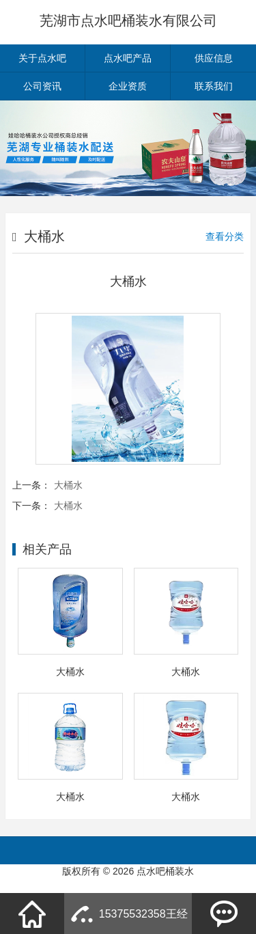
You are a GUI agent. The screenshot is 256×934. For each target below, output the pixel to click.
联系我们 (214, 86)
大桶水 (68, 485)
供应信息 (214, 58)
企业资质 (128, 86)
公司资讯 (42, 86)
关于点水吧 (42, 58)
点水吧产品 (128, 58)
